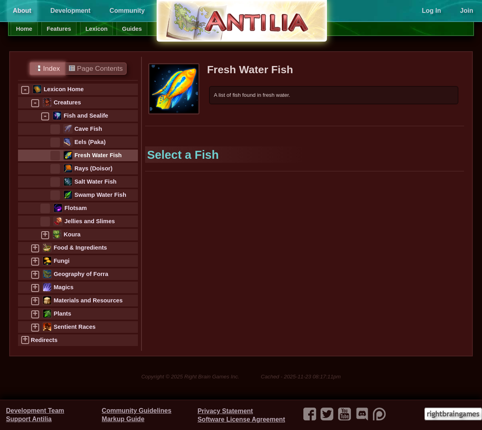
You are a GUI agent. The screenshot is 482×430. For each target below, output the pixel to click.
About (22, 10)
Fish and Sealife (86, 115)
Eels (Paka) (90, 142)
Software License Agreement (241, 419)
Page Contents (96, 68)
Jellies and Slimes (89, 221)
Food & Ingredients (80, 247)
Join (466, 10)
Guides (132, 29)
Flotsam (75, 208)
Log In (431, 10)
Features (59, 29)
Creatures (67, 102)
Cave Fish (88, 129)
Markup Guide (123, 419)
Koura (72, 234)
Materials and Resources (88, 300)
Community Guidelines (136, 410)
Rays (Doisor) (93, 168)
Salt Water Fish (95, 181)
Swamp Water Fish (100, 195)
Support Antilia (29, 419)
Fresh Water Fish (97, 155)
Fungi (62, 261)
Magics (64, 287)
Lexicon (97, 29)
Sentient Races (75, 327)
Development (70, 10)
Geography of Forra (81, 274)
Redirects (44, 340)
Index (47, 68)
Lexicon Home (64, 89)
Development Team (35, 410)
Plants (62, 313)
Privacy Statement (225, 411)
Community (127, 10)
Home (24, 29)
